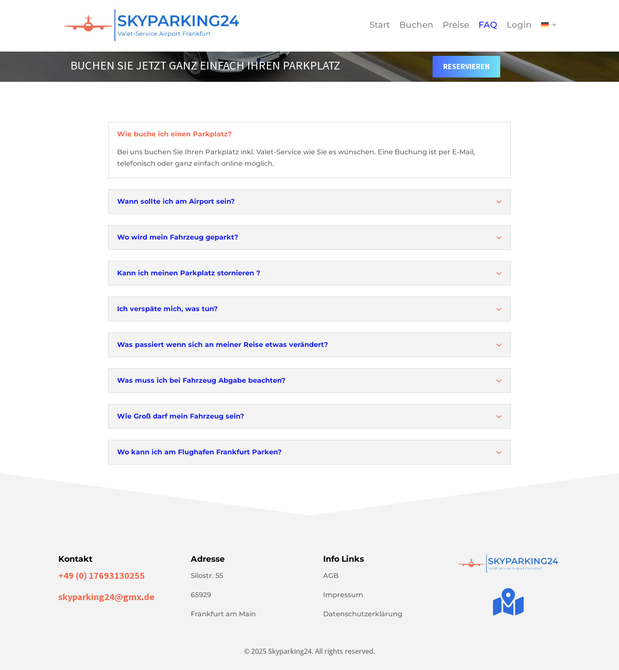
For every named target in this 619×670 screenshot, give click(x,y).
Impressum (343, 595)
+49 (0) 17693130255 (101, 575)
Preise (456, 26)
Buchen (416, 26)
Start (380, 26)
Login (519, 26)
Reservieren (466, 66)
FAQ (488, 26)
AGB (330, 576)
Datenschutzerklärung (362, 614)
